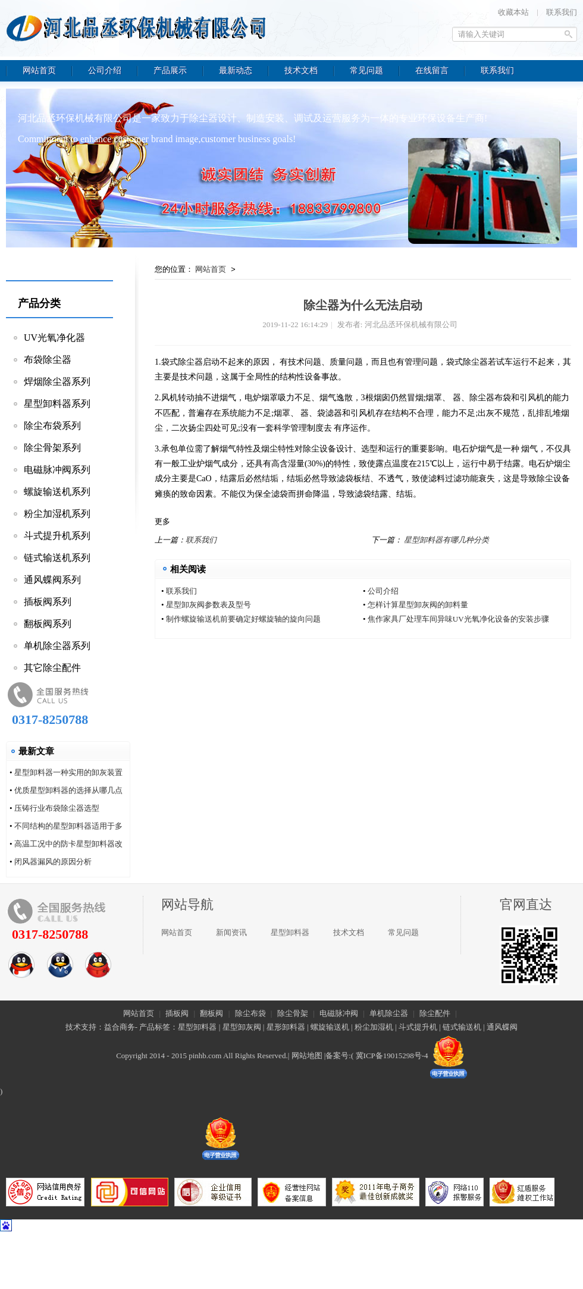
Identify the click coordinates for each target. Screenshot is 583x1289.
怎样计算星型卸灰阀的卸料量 (418, 604)
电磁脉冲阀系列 (57, 470)
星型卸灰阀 (241, 1027)
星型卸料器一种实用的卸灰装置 (68, 772)
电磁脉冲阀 (338, 1013)
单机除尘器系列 (57, 646)
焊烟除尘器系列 (57, 382)
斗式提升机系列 (57, 536)
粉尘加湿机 (374, 1027)
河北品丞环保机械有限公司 (140, 27)
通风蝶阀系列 (52, 580)
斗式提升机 (418, 1027)
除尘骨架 (292, 1013)
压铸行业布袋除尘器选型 (56, 808)
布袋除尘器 (47, 360)
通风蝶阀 (502, 1027)
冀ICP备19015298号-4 (392, 1055)
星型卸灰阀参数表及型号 (208, 604)
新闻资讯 (231, 932)
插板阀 (177, 1013)
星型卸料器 (290, 932)
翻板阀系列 (47, 624)
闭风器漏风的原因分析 (53, 861)
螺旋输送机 (330, 1027)
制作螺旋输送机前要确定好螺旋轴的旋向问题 (243, 618)
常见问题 (403, 932)
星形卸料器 (286, 1027)
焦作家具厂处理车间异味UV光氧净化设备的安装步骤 (458, 618)
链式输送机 (462, 1027)
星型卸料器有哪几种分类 (446, 539)
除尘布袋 (250, 1013)
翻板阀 (211, 1013)
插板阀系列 (47, 602)
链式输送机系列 (57, 558)
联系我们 (561, 12)
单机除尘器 (388, 1013)
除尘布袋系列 (52, 426)
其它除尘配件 (52, 668)
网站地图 (307, 1055)
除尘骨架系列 (52, 448)
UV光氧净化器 (54, 338)
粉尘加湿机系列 (57, 514)
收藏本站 (513, 12)
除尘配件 (434, 1013)
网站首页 (210, 269)
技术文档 (348, 932)
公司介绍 (383, 591)
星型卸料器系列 (57, 404)
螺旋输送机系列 (57, 492)
